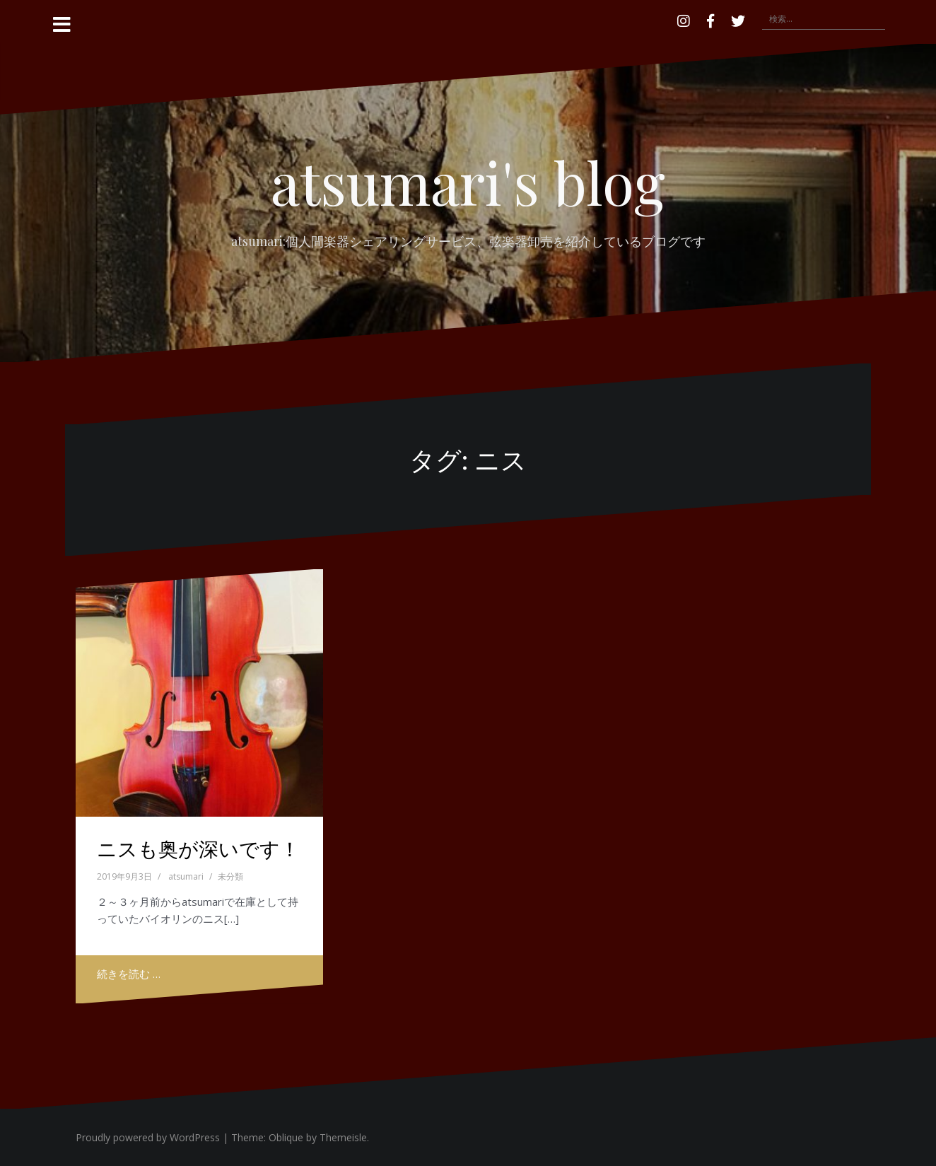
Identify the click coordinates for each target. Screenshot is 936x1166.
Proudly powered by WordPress (148, 1137)
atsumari (186, 876)
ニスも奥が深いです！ (198, 848)
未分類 (230, 876)
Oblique (286, 1137)
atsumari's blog (468, 182)
